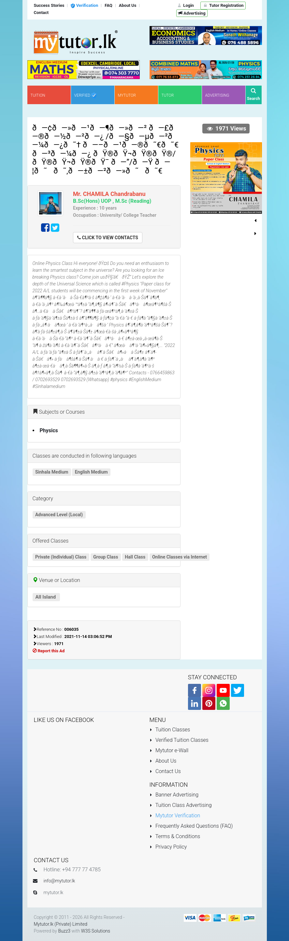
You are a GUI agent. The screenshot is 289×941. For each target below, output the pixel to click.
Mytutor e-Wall (169, 750)
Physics (49, 430)
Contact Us (165, 771)
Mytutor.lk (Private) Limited (60, 924)
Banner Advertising (174, 795)
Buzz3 (64, 931)
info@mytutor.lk (59, 880)
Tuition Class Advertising (181, 805)
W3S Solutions (95, 931)
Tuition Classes (170, 730)
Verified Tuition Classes (179, 740)
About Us (163, 761)
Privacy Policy (168, 847)
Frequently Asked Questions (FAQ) (191, 826)
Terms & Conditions (175, 836)
